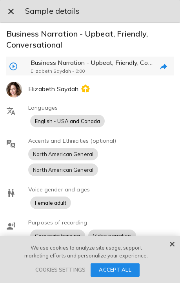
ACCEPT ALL (115, 269)
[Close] (172, 244)
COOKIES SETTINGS (60, 269)
